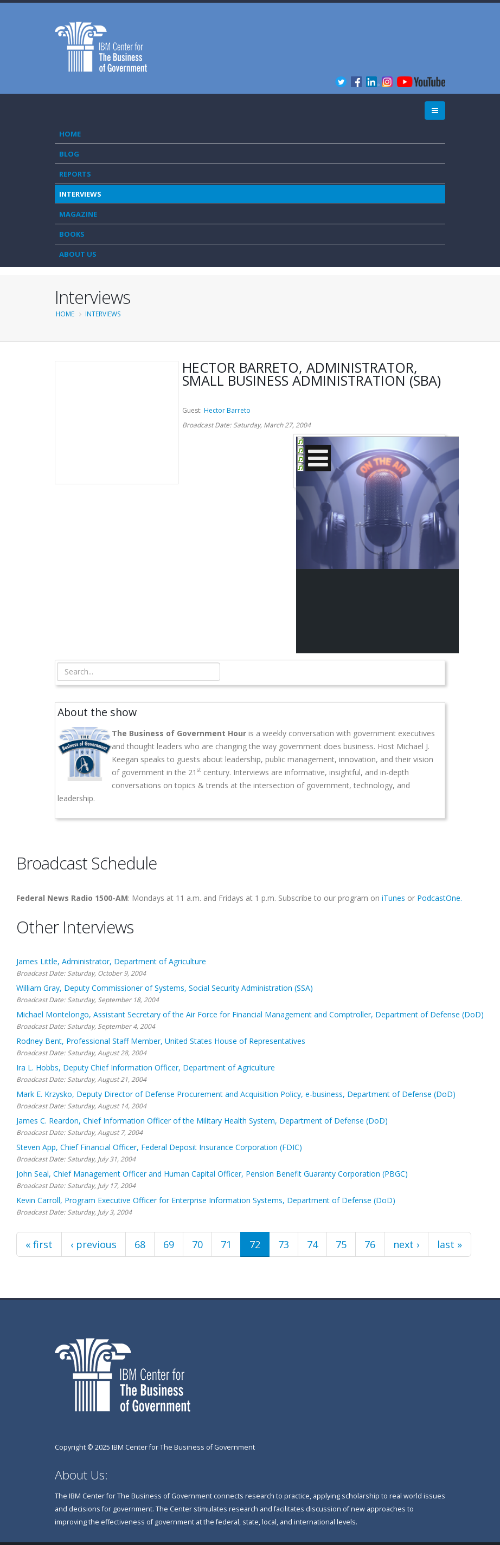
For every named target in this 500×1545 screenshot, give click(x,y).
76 (369, 1244)
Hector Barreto (227, 410)
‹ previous (93, 1244)
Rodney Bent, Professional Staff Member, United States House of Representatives (160, 1041)
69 (168, 1244)
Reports (75, 174)
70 (197, 1244)
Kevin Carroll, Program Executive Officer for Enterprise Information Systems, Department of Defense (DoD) (205, 1200)
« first (39, 1244)
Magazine (78, 214)
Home (70, 134)
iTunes (393, 898)
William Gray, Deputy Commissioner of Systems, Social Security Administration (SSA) (164, 988)
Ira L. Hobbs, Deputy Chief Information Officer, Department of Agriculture (145, 1067)
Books (72, 234)
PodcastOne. (439, 898)
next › (406, 1244)
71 (226, 1244)
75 (341, 1244)
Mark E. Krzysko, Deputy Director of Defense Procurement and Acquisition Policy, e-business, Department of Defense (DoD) (236, 1094)
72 (254, 1244)
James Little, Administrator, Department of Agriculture (111, 961)
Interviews (80, 194)
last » (449, 1244)
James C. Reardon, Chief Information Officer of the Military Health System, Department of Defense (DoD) (202, 1120)
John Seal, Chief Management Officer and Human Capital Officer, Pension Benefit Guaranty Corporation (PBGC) (212, 1174)
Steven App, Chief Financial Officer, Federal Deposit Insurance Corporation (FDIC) (159, 1147)
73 (283, 1244)
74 (312, 1244)
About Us (78, 254)
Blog (69, 154)
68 (139, 1244)
